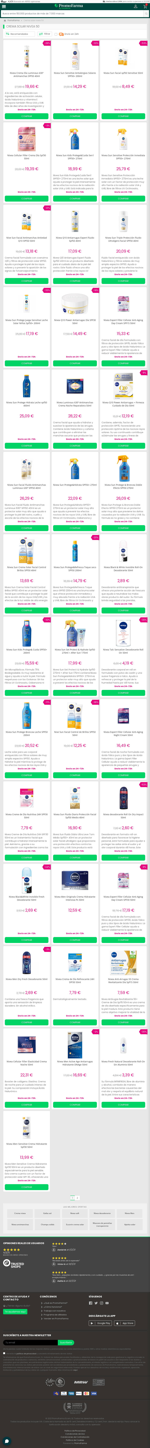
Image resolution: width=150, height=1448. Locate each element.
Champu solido (47, 1224)
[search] (146, 13)
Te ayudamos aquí (15, 1311)
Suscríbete (66, 1342)
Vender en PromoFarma (54, 1318)
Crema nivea (20, 1213)
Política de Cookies (75, 1440)
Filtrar (44, 34)
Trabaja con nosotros (53, 1310)
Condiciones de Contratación (75, 1437)
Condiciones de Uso (75, 1434)
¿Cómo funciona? (51, 1306)
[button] (135, 7)
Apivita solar (129, 1224)
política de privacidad (27, 1353)
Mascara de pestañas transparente (102, 1224)
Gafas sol (47, 1213)
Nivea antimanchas (20, 1224)
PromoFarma (80, 1443)
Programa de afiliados (54, 1314)
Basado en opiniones (15, 1255)
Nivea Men (129, 1213)
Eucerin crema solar (75, 1224)
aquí (75, 1370)
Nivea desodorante (102, 1213)
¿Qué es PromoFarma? (54, 1302)
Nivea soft (74, 1213)
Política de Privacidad (75, 1430)
